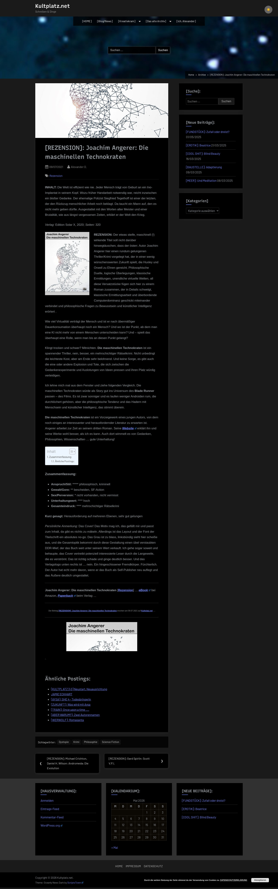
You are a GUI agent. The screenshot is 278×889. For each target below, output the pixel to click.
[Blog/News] (105, 21)
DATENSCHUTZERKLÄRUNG (233, 880)
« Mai (114, 849)
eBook (145, 590)
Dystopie (64, 742)
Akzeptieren (260, 880)
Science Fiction (116, 742)
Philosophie (94, 742)
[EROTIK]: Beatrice (198, 145)
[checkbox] (268, 9)
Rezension (56, 175)
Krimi (78, 742)
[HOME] (87, 21)
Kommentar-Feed (52, 818)
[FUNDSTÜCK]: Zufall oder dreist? (207, 131)
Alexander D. (79, 166)
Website (129, 428)
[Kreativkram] (126, 21)
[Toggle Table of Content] (71, 451)
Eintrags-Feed (50, 810)
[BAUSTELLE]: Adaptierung (204, 167)
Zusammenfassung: (60, 456)
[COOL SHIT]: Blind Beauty (203, 153)
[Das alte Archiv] (156, 21)
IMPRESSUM (133, 867)
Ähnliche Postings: (65, 461)
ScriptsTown (75, 883)
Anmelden (47, 801)
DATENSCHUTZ (153, 867)
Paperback (67, 595)
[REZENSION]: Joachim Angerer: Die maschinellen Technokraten (88, 611)
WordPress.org (51, 826)
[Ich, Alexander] (186, 21)
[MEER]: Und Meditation (201, 180)
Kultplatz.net (52, 6)
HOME (119, 867)
